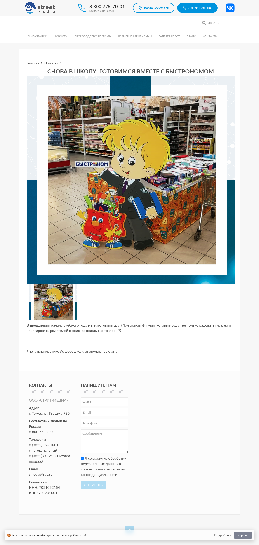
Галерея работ (169, 36)
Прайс (191, 36)
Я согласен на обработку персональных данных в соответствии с (103, 466)
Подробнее (222, 535)
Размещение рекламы (135, 36)
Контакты (210, 36)
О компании (37, 36)
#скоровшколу (72, 351)
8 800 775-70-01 (107, 6)
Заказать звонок (197, 8)
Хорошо (243, 535)
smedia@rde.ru (40, 474)
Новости (60, 36)
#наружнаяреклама (101, 351)
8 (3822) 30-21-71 (44, 455)
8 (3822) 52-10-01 (44, 445)
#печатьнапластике (43, 351)
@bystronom (131, 325)
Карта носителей (153, 8)
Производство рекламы (92, 36)
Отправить (93, 485)
